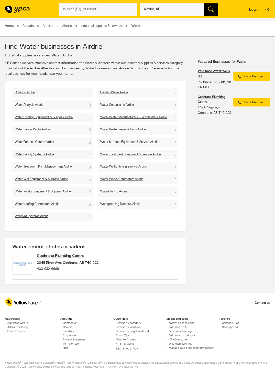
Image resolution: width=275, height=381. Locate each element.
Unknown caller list (180, 343)
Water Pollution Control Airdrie (34, 142)
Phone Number (250, 77)
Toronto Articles (126, 339)
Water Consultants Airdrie (117, 104)
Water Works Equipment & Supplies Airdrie (43, 191)
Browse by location (128, 327)
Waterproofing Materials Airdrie (120, 204)
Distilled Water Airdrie (114, 92)
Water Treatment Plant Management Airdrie (43, 166)
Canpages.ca (230, 327)
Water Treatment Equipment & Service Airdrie (130, 154)
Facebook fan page (181, 331)
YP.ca (59, 363)
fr (267, 10)
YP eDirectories (178, 339)
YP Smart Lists (125, 343)
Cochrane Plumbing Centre (63, 256)
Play (135, 348)
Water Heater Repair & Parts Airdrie (123, 129)
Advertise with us (17, 323)
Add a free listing (17, 327)
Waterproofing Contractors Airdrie (37, 204)
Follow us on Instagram (183, 335)
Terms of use (71, 343)
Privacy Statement (74, 339)
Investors (68, 331)
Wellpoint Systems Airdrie (31, 216)
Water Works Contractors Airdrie (121, 179)
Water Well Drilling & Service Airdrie (123, 166)
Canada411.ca (230, 323)
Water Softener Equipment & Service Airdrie (129, 142)
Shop (126, 348)
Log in (254, 10)
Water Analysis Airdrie (29, 104)
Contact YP (70, 323)
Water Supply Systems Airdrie (34, 154)
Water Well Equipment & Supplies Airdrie (41, 179)
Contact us (262, 303)
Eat (118, 348)
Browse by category (128, 323)
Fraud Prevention (17, 331)
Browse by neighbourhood (132, 331)
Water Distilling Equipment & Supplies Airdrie (44, 117)
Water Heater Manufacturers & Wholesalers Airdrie (133, 117)
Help (65, 348)
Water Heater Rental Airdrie (32, 129)
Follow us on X (178, 327)
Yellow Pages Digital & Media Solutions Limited (151, 363)
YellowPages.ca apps (181, 323)
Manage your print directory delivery (191, 348)
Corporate (69, 335)
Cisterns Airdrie (25, 92)
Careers (67, 327)
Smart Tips (122, 335)
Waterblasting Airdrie (113, 191)
